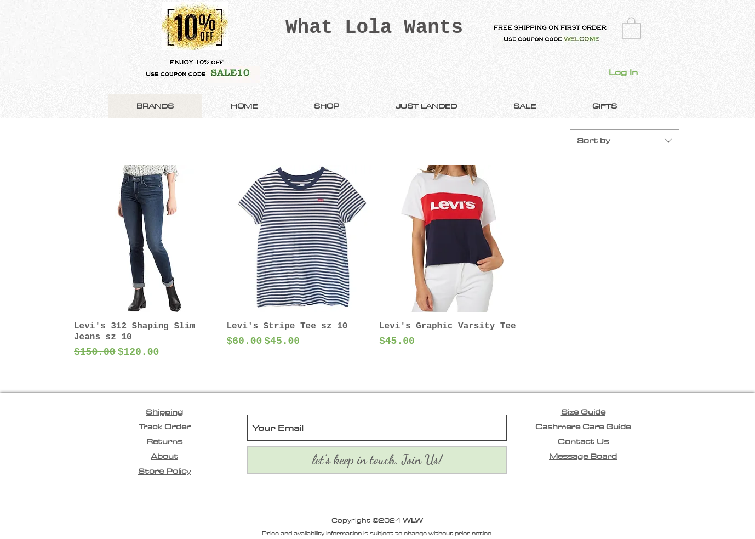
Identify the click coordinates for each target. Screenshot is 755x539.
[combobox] (624, 140)
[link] (631, 27)
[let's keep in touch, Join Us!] (377, 460)
